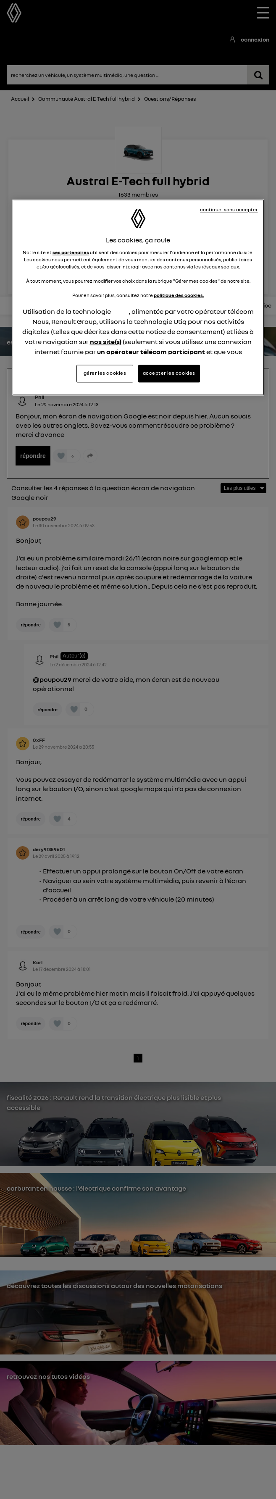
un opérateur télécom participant (151, 351)
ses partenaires (71, 252)
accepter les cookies (169, 373)
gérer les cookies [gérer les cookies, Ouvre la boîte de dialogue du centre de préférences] (105, 373)
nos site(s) (105, 341)
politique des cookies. (179, 295)
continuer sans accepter (229, 210)
